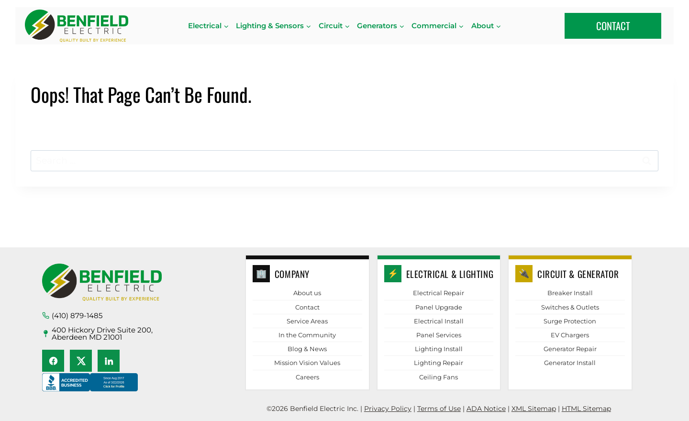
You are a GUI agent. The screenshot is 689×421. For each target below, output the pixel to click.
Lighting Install (439, 349)
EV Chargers (570, 335)
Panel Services (438, 335)
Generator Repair (570, 349)
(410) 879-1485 (77, 315)
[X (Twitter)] (81, 361)
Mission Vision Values (307, 362)
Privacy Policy (387, 408)
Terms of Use (439, 408)
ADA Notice (486, 408)
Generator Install (570, 362)
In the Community (307, 335)
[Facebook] (53, 361)
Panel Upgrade (438, 307)
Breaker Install (570, 293)
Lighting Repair (438, 362)
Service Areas (307, 321)
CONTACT (613, 25)
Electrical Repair (438, 293)
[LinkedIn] (109, 361)
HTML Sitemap (586, 408)
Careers (307, 377)
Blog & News (307, 349)
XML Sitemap (533, 408)
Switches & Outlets (570, 307)
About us (307, 293)
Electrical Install (439, 321)
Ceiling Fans (438, 377)
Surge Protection (570, 321)
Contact (307, 307)
